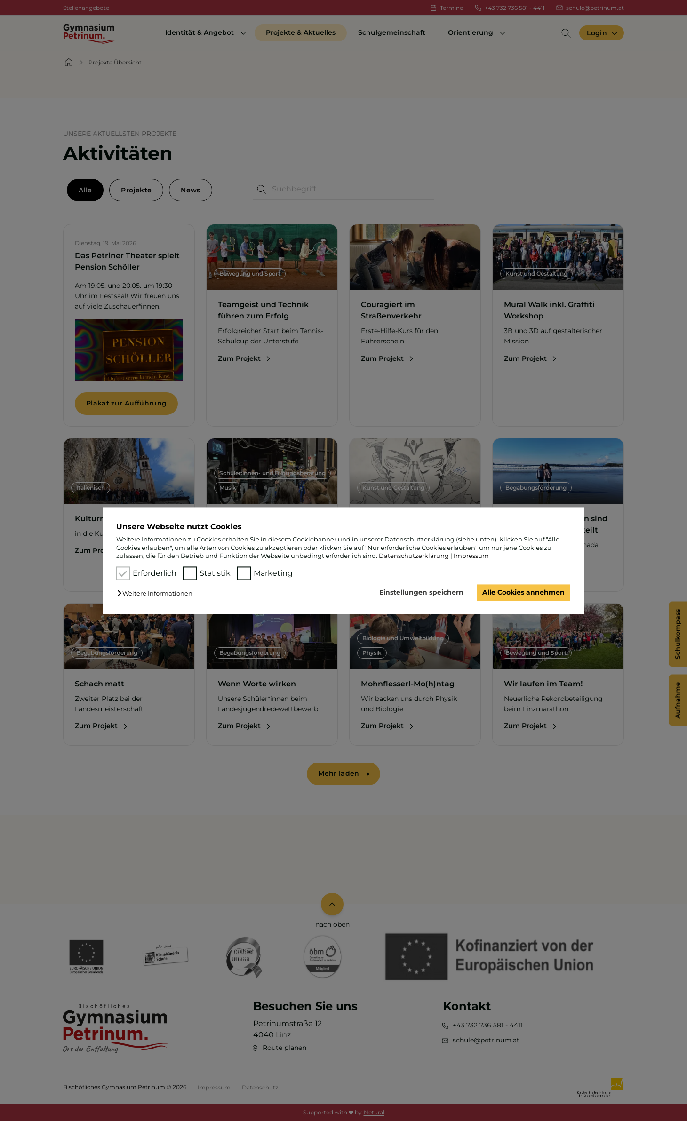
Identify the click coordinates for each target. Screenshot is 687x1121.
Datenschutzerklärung (414, 555)
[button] (157, 593)
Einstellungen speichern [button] (421, 592)
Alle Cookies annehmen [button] (523, 592)
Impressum (471, 555)
